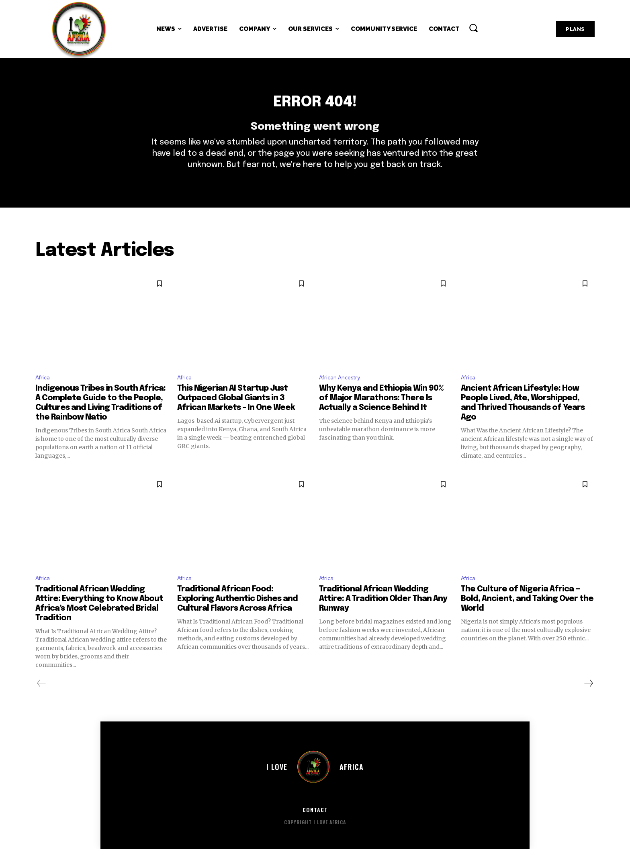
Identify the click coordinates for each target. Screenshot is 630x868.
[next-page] (588, 702)
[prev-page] (41, 702)
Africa (44, 394)
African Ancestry (343, 394)
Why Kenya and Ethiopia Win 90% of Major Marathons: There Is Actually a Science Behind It (381, 415)
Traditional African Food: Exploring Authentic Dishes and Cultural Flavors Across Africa (237, 618)
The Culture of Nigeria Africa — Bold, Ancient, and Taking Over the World (527, 618)
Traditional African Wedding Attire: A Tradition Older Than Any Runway (383, 618)
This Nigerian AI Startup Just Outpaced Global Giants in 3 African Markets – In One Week (236, 415)
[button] (473, 28)
